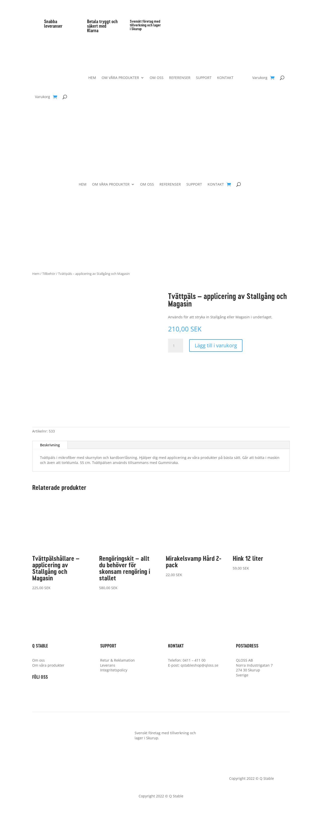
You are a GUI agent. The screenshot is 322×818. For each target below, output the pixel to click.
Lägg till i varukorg (216, 345)
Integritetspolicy (113, 670)
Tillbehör (48, 273)
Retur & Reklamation (117, 660)
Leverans (107, 665)
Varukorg (42, 97)
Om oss (38, 660)
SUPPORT (204, 78)
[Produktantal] (175, 346)
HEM (92, 78)
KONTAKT (225, 78)
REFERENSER (179, 78)
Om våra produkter (48, 665)
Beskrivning (50, 445)
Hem (35, 273)
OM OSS (157, 78)
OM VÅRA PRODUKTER (120, 78)
